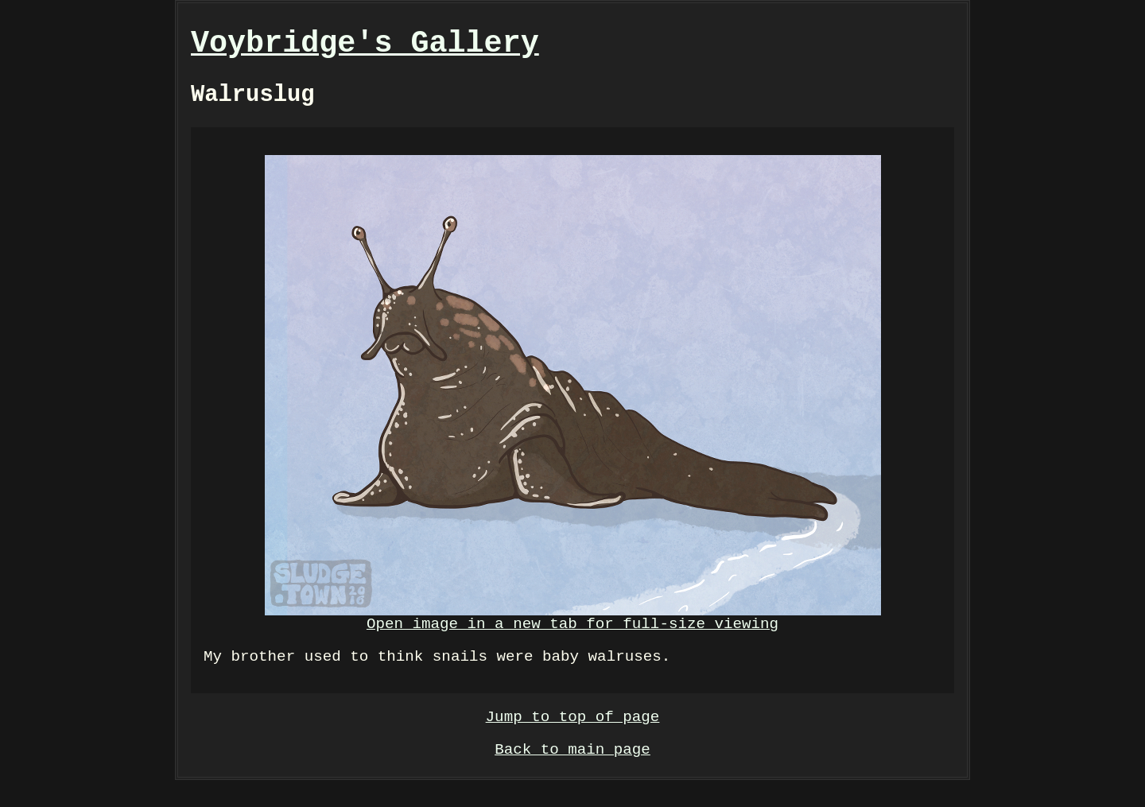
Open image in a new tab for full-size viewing (573, 407)
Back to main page (572, 775)
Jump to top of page (573, 738)
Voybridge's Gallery (365, 47)
